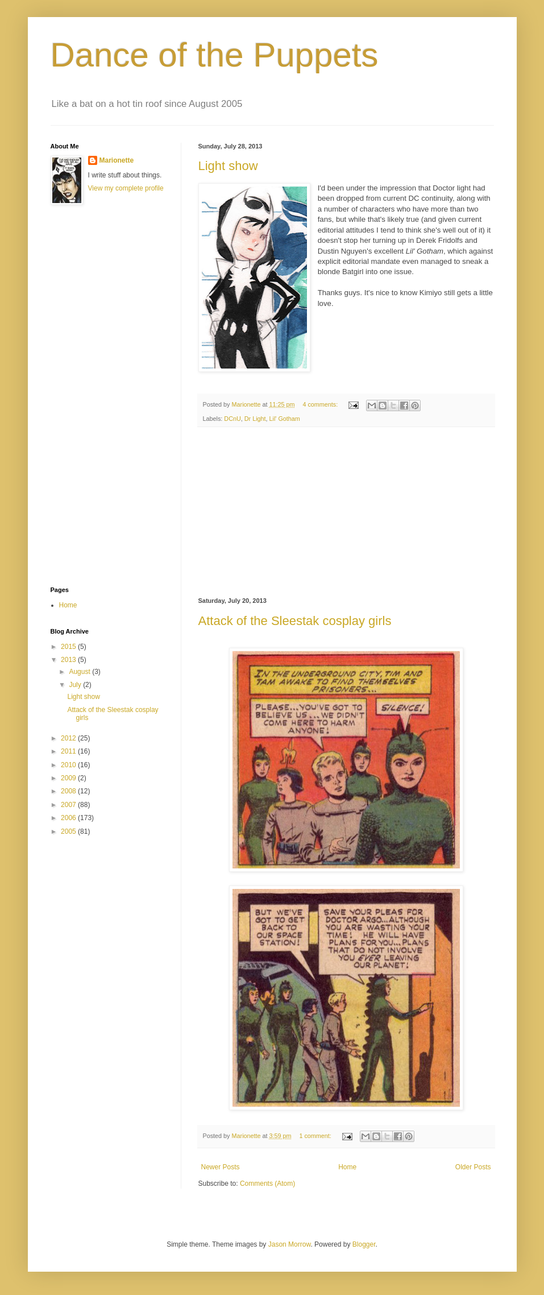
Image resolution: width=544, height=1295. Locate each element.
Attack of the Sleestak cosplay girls (295, 621)
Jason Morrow (289, 1244)
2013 (69, 660)
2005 (69, 831)
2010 (69, 765)
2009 (69, 778)
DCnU (232, 418)
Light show (228, 166)
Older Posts (473, 1167)
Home (347, 1167)
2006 (69, 818)
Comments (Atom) (267, 1184)
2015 (69, 647)
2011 (69, 751)
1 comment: (316, 1135)
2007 (69, 805)
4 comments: (320, 404)
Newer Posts (220, 1167)
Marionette (116, 160)
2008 (69, 791)
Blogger (364, 1244)
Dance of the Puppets (215, 55)
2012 (69, 738)
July (76, 685)
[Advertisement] (346, 512)
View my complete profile (126, 188)
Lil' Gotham (284, 418)
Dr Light (255, 418)
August (80, 672)
